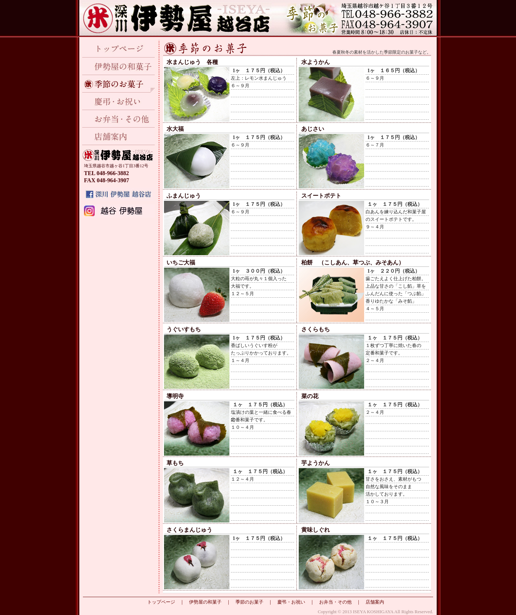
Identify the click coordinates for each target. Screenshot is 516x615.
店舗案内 (118, 136)
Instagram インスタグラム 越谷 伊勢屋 (118, 211)
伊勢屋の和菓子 (118, 66)
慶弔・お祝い (118, 101)
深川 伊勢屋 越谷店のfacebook (118, 194)
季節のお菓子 (118, 84)
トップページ (118, 49)
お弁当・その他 (118, 119)
